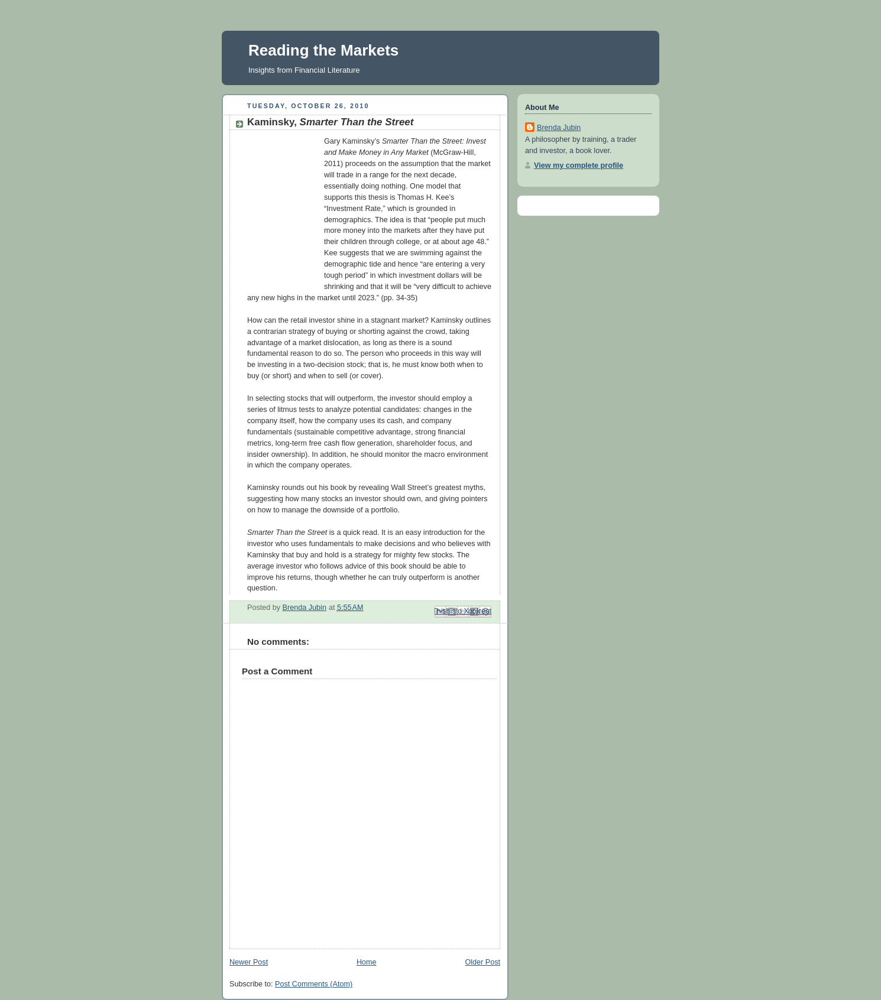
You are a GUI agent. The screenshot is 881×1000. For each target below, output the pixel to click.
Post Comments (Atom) (313, 984)
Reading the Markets (323, 50)
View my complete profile (578, 165)
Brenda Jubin (559, 128)
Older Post (482, 962)
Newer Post (248, 962)
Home (367, 962)
